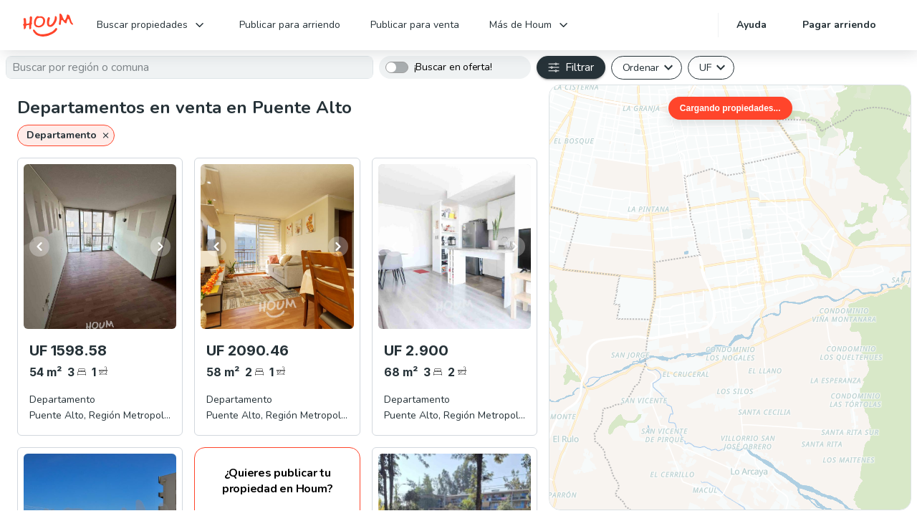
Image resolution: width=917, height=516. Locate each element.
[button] (66, 135)
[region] (730, 297)
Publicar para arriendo (289, 25)
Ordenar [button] (641, 67)
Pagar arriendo (839, 25)
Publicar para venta (414, 25)
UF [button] (705, 67)
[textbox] (189, 67)
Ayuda (751, 25)
